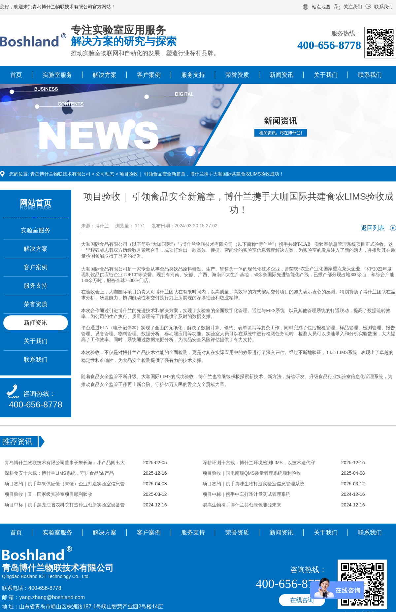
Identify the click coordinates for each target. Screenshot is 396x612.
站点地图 (321, 6)
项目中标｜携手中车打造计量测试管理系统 (246, 494)
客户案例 (149, 75)
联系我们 (383, 6)
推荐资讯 (17, 441)
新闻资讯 (281, 75)
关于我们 (326, 75)
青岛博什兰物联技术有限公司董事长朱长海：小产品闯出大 (65, 462)
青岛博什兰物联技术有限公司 (60, 174)
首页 (16, 75)
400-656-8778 (35, 404)
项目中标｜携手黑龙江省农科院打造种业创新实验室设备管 (65, 504)
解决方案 (104, 75)
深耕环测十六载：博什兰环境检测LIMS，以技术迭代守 (259, 462)
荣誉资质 (237, 75)
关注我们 (353, 6)
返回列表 (373, 228)
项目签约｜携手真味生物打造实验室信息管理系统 (253, 483)
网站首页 (35, 202)
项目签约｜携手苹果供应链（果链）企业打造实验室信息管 (65, 483)
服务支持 (193, 75)
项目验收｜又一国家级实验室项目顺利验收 (48, 494)
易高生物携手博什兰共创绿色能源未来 (242, 504)
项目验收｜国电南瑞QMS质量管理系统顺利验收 (252, 473)
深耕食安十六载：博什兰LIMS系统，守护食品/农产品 (59, 473)
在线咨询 (302, 600)
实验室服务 (57, 75)
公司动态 (105, 174)
